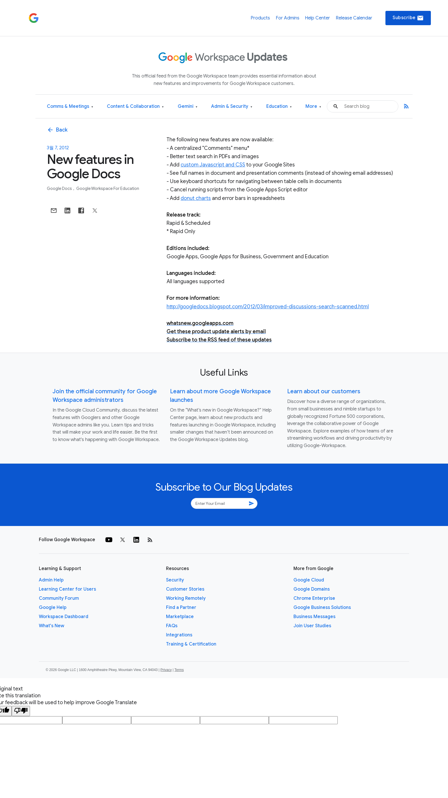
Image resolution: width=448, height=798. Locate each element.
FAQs (171, 626)
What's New (51, 626)
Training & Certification (191, 644)
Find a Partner (181, 607)
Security (175, 580)
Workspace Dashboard (63, 617)
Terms (179, 670)
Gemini (187, 106)
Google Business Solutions (322, 607)
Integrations (179, 635)
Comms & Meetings (70, 106)
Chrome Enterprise (314, 598)
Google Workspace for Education (107, 188)
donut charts (196, 198)
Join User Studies (312, 626)
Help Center (317, 18)
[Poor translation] (21, 711)
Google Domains (311, 589)
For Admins (287, 18)
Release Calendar (354, 18)
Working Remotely (186, 598)
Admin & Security (231, 106)
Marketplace (180, 617)
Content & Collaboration (135, 106)
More (313, 106)
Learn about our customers (323, 391)
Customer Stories (185, 589)
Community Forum (59, 598)
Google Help (53, 607)
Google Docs (60, 188)
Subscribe (408, 18)
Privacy (166, 670)
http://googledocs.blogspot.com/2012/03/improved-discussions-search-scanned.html (268, 306)
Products (260, 18)
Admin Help (51, 580)
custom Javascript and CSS (213, 165)
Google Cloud (308, 580)
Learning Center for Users (67, 589)
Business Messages (314, 617)
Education (279, 106)
